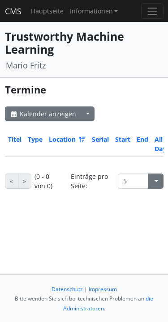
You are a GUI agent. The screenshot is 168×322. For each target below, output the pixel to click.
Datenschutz (67, 289)
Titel (15, 139)
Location (66, 139)
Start (122, 139)
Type (35, 139)
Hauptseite (47, 11)
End (142, 139)
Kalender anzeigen (43, 114)
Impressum (103, 289)
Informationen (91, 11)
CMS (13, 11)
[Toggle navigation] (152, 11)
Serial (100, 139)
